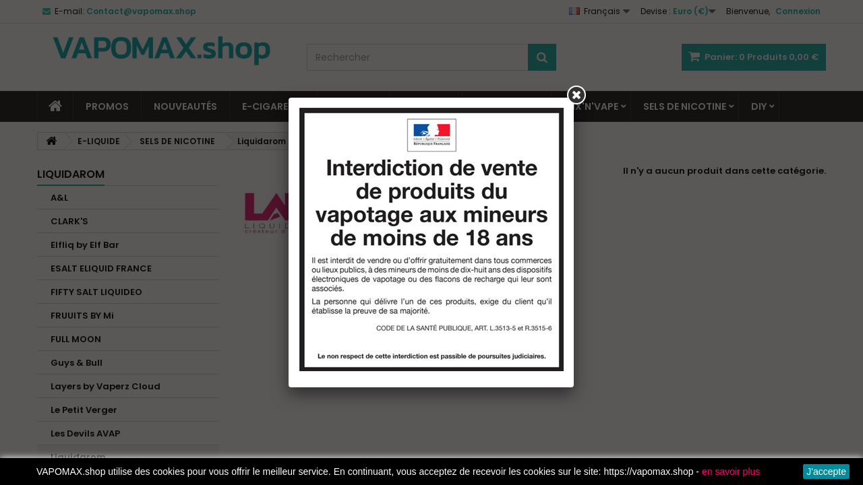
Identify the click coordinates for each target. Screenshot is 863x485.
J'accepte (826, 471)
